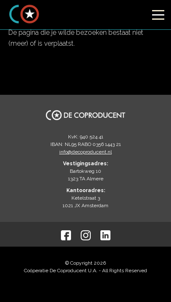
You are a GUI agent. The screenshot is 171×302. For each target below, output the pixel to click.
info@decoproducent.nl (85, 152)
